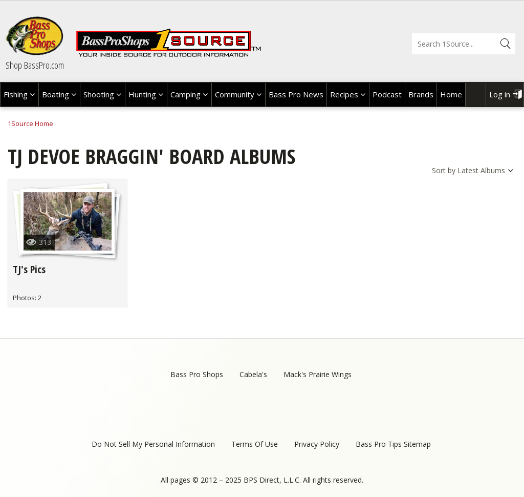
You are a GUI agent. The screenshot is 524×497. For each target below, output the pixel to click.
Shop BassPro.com (35, 65)
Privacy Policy (316, 444)
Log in (499, 94)
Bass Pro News (296, 94)
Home (451, 94)
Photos (24, 297)
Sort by (443, 170)
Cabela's (253, 374)
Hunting (142, 94)
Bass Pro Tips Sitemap (393, 444)
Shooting (98, 94)
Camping (185, 94)
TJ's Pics (29, 269)
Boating (55, 94)
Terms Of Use (254, 444)
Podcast (387, 94)
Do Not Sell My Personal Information (153, 444)
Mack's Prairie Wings (317, 374)
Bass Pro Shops (196, 374)
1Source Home (30, 123)
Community (234, 94)
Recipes (344, 94)
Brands (420, 94)
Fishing (16, 94)
